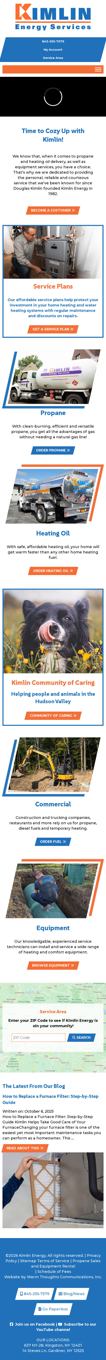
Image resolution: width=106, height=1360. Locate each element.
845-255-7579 (53, 41)
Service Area (53, 58)
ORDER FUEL (53, 842)
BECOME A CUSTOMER (53, 210)
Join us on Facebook (32, 1324)
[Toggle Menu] (98, 69)
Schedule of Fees (54, 1271)
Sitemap (28, 1261)
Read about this (25, 1148)
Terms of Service (53, 1261)
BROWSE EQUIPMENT (53, 965)
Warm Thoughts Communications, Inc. (64, 1277)
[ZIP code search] (38, 1038)
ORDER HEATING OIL (53, 571)
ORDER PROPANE (53, 450)
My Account (53, 49)
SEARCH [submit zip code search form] (81, 1038)
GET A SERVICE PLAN (53, 343)
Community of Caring (53, 730)
